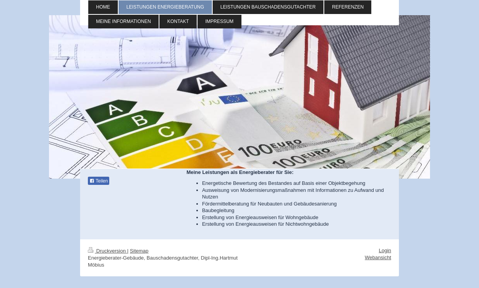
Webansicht (378, 257)
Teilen (98, 181)
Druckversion (107, 251)
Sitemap (139, 251)
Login (385, 250)
